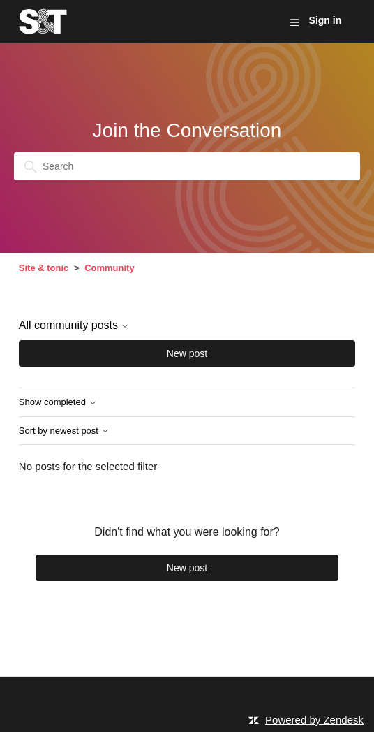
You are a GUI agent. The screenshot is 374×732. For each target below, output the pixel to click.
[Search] (187, 166)
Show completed (58, 402)
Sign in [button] (325, 20)
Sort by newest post (64, 431)
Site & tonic (44, 268)
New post (187, 353)
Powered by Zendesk (314, 720)
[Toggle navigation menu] (294, 21)
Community (109, 268)
